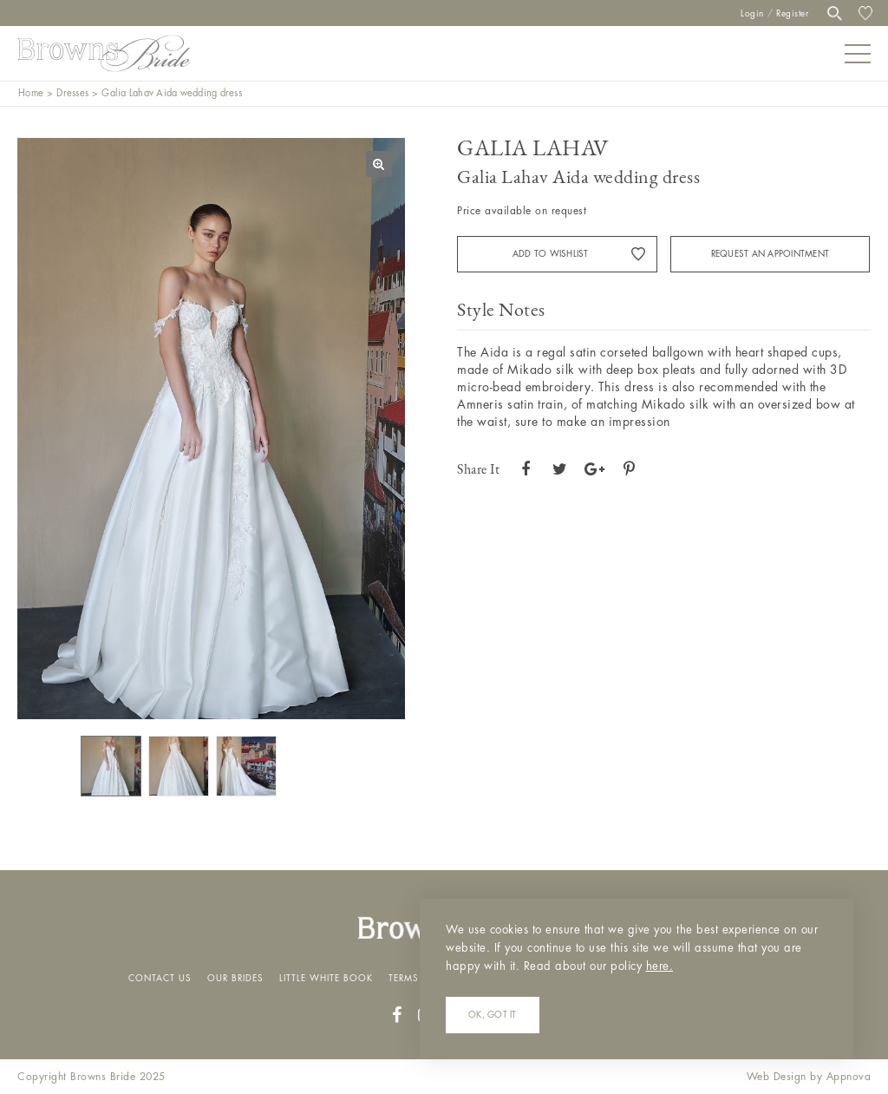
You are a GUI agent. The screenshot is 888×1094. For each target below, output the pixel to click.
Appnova (849, 1076)
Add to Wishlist (551, 254)
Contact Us (160, 978)
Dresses (72, 93)
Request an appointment (770, 254)
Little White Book (326, 978)
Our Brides (235, 978)
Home (30, 93)
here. (660, 966)
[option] (211, 428)
